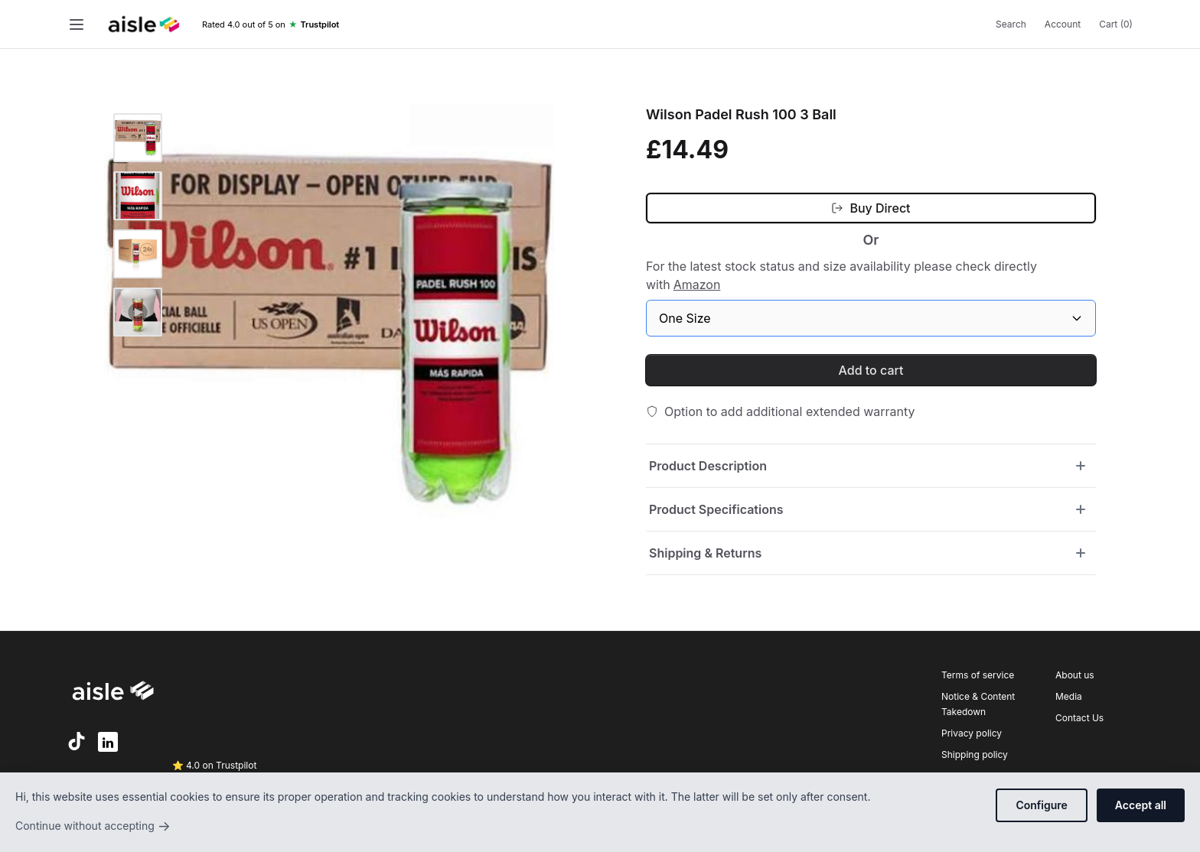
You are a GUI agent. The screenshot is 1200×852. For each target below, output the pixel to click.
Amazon (697, 284)
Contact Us (1079, 718)
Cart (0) (1116, 24)
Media (1068, 696)
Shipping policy (974, 754)
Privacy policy (971, 733)
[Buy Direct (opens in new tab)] (871, 208)
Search (1011, 24)
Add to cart (871, 370)
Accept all (1140, 804)
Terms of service (977, 675)
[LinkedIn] (108, 742)
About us (1074, 675)
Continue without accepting (93, 826)
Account (1063, 24)
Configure (1041, 804)
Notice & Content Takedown (978, 704)
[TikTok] (76, 741)
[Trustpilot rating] (270, 25)
